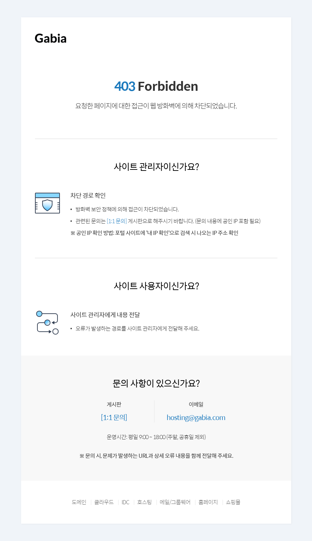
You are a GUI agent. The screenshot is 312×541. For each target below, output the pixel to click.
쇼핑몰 (233, 502)
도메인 (79, 502)
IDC (125, 502)
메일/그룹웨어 (175, 502)
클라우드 (104, 502)
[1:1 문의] (117, 221)
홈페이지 (208, 502)
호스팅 (144, 502)
